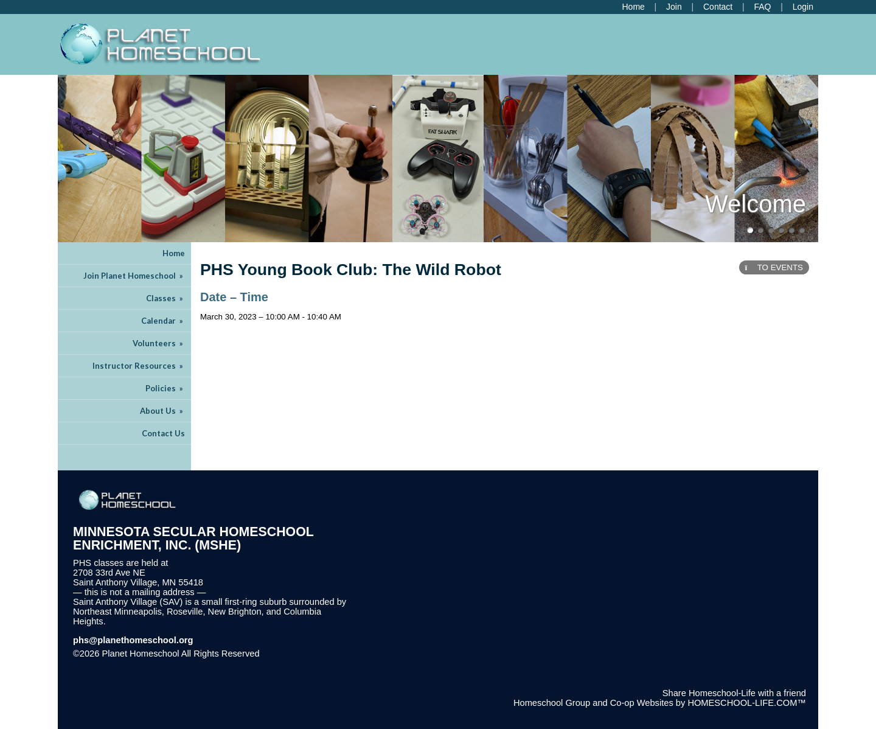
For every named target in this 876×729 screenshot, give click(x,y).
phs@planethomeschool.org (133, 640)
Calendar (163, 321)
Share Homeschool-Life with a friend (734, 693)
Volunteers (159, 343)
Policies (165, 388)
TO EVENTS (774, 267)
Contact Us (163, 433)
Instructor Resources (138, 366)
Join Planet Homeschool (134, 276)
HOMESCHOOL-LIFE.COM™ (746, 703)
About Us (162, 411)
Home (173, 253)
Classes (165, 298)
